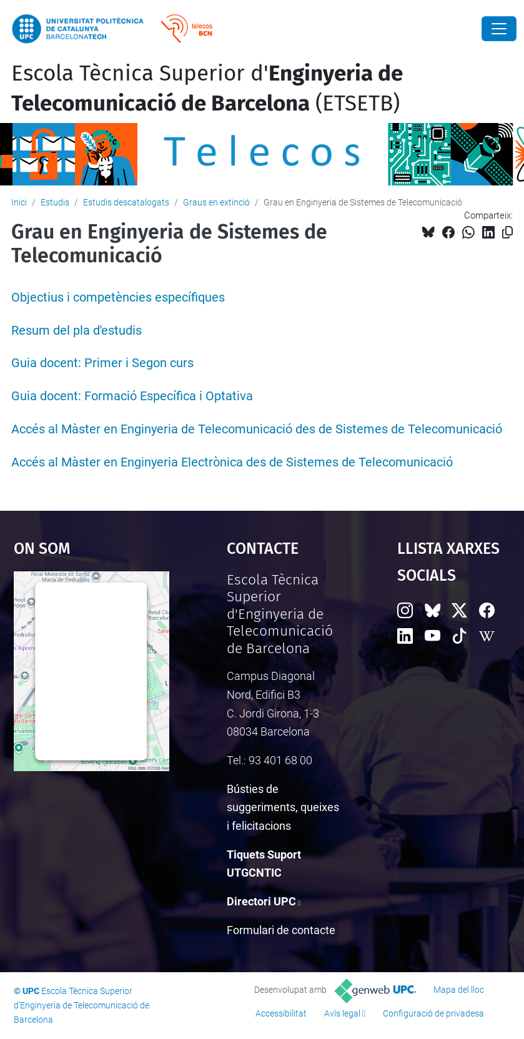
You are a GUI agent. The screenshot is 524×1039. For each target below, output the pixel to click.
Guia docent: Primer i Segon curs (102, 363)
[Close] (499, 28)
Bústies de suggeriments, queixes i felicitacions (283, 807)
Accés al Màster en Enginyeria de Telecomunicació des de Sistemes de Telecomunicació (256, 429)
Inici (19, 202)
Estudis (55, 202)
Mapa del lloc (458, 990)
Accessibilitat (281, 1013)
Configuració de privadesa (433, 1013)
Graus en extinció (216, 202)
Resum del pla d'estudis (76, 330)
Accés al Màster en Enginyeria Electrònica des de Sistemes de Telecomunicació (232, 462)
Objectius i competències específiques (118, 297)
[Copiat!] (507, 232)
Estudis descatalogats (126, 202)
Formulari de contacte (281, 930)
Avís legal (342, 1013)
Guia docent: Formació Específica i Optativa (132, 396)
